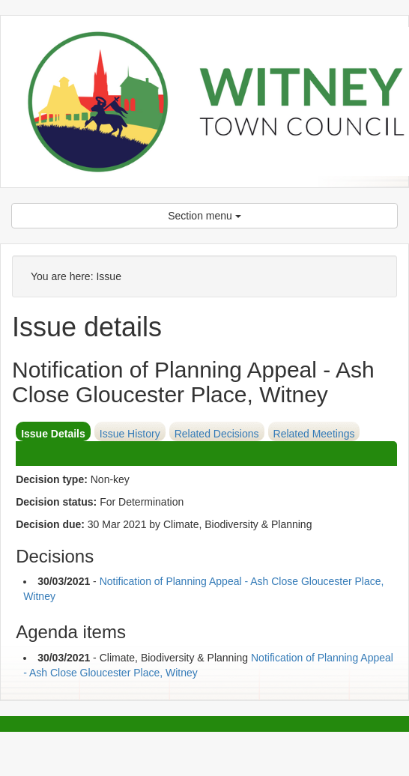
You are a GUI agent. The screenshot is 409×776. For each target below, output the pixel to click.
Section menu (204, 216)
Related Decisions (217, 434)
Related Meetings (314, 434)
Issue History (130, 434)
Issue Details (53, 434)
